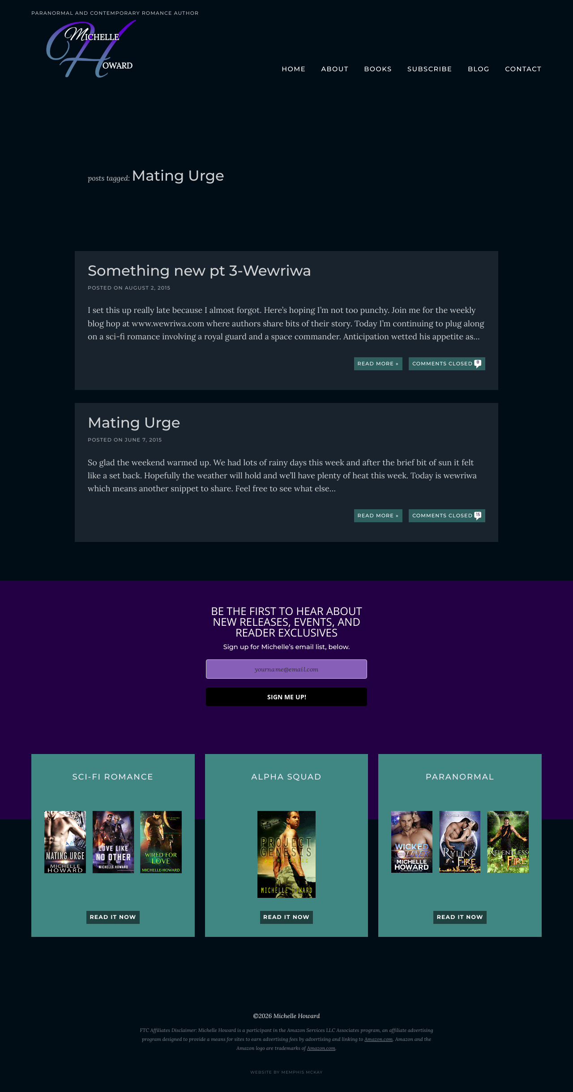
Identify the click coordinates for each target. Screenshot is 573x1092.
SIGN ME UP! (286, 697)
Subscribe (429, 69)
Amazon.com (378, 1039)
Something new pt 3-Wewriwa (199, 272)
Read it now (113, 917)
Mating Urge (134, 424)
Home (294, 69)
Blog (479, 69)
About (334, 69)
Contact (523, 69)
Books (378, 69)
